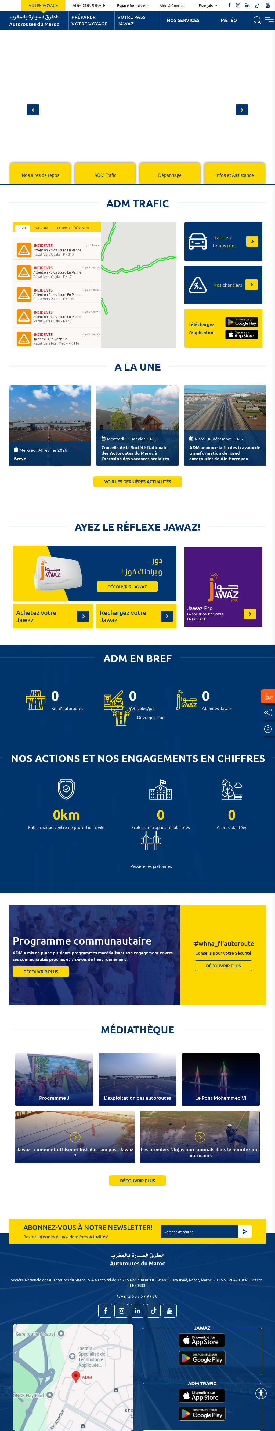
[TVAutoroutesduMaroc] (268, 5)
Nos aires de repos (40, 175)
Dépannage (170, 175)
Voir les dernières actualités (137, 481)
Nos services (183, 20)
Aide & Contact (172, 5)
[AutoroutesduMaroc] (229, 5)
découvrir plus (40, 971)
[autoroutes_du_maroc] (238, 5)
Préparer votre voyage (89, 20)
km (70, 814)
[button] (33, 109)
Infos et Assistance (235, 175)
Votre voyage (43, 5)
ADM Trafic (105, 175)
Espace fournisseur (133, 5)
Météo (229, 20)
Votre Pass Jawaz (131, 20)
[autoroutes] (247, 5)
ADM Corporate (89, 5)
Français (206, 5)
